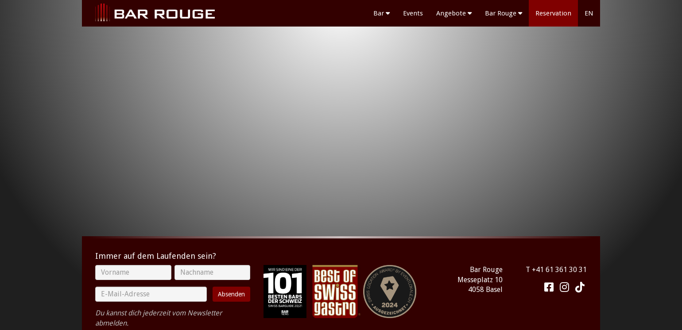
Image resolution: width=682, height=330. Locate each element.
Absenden (231, 294)
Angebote (454, 13)
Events (413, 13)
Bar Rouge (503, 13)
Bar (381, 13)
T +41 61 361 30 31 (556, 269)
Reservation (553, 13)
